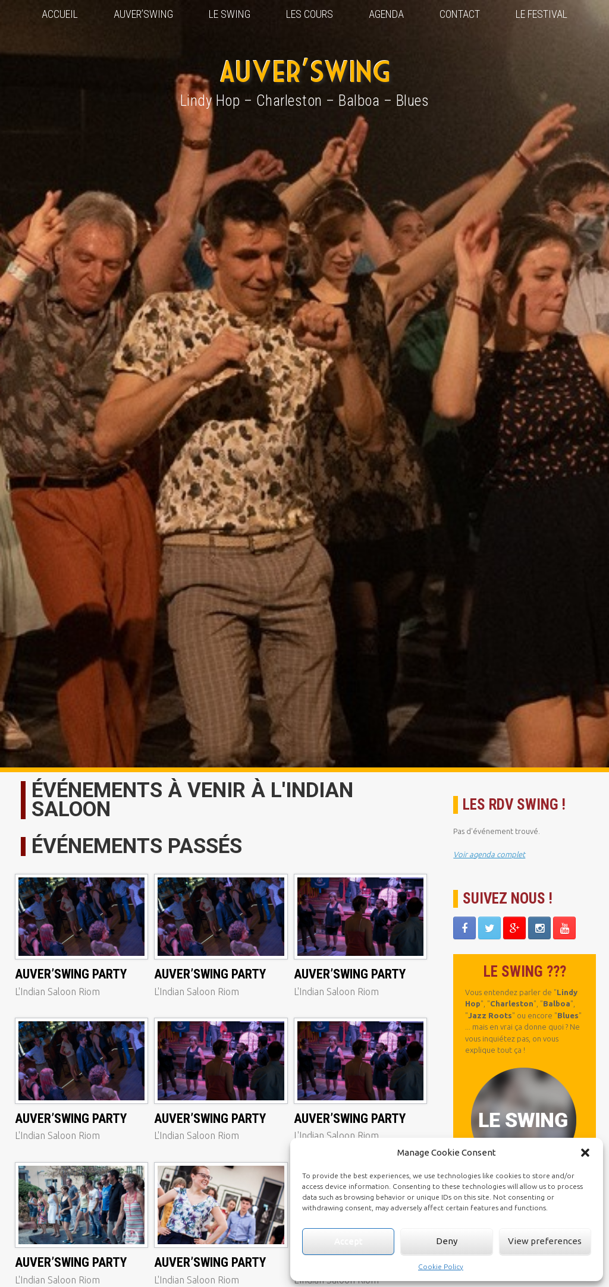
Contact (460, 14)
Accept (348, 1241)
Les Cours (309, 14)
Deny (446, 1241)
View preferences (545, 1241)
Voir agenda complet (489, 854)
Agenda (386, 14)
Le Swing (229, 14)
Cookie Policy (440, 1266)
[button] (585, 1153)
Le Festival (541, 14)
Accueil (60, 14)
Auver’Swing (143, 14)
